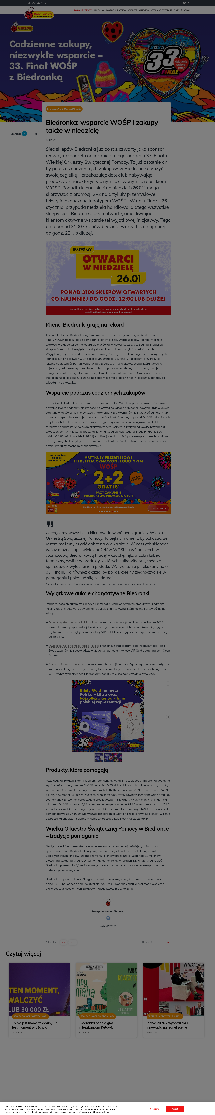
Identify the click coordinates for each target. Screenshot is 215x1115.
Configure (154, 1109)
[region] (107, 1108)
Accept (175, 1109)
